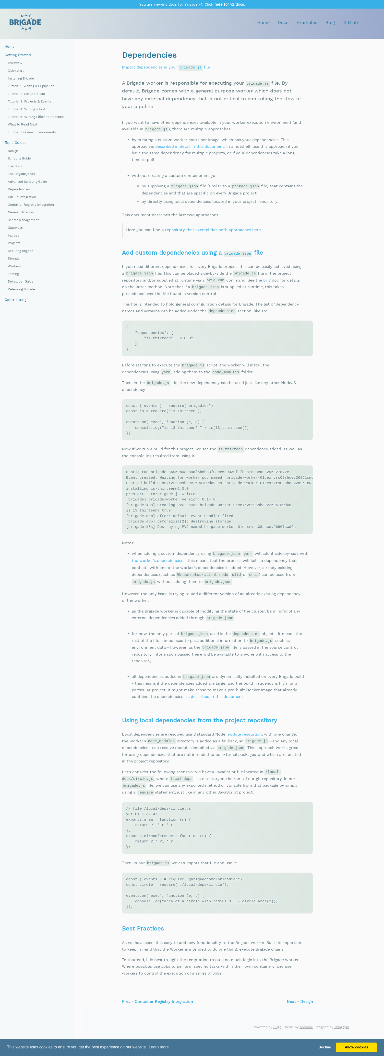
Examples (307, 22)
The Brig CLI (17, 166)
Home (263, 22)
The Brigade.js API (21, 174)
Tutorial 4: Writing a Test (26, 109)
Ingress (13, 236)
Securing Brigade (20, 251)
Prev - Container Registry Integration (157, 1018)
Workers (14, 266)
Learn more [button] (159, 1047)
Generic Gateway (21, 212)
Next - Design (300, 1018)
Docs (283, 22)
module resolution (244, 744)
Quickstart (16, 71)
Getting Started (18, 55)
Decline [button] (324, 1047)
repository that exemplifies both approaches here (213, 230)
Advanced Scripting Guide (27, 182)
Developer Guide (21, 282)
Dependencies (19, 189)
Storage (14, 259)
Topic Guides (15, 143)
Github (350, 22)
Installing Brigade (21, 79)
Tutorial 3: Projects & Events (29, 102)
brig (267, 280)
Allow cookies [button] (356, 1047)
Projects (14, 243)
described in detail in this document (189, 146)
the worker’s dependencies (157, 570)
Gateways (15, 228)
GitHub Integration (22, 197)
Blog (330, 22)
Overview (15, 63)
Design (13, 151)
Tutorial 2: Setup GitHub (26, 94)
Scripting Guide (19, 159)
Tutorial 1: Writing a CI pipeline (31, 86)
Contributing (15, 300)
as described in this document (214, 707)
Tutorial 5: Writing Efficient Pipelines (36, 117)
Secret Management (23, 220)
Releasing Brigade (21, 289)
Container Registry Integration (31, 205)
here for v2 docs (229, 4)
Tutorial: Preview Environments (32, 132)
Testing (13, 274)
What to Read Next (22, 125)
